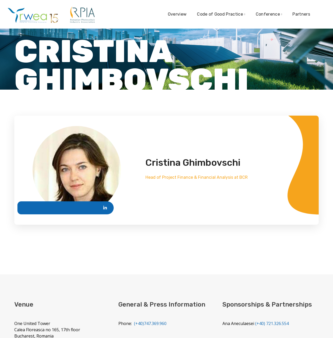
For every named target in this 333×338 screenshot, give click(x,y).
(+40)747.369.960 (150, 323)
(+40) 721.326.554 (272, 323)
